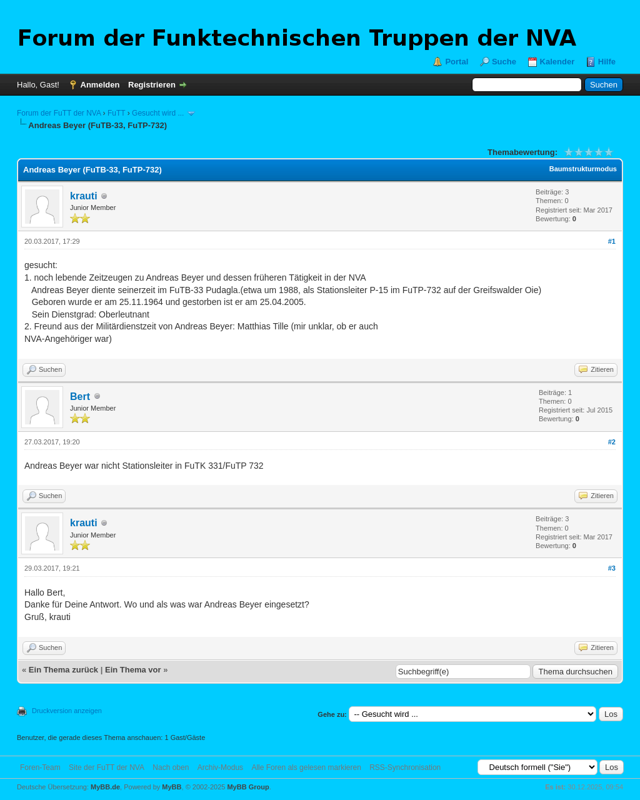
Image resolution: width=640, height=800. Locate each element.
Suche (504, 61)
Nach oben (170, 767)
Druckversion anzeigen (67, 710)
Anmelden (100, 84)
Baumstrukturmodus (583, 168)
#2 (612, 442)
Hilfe (607, 61)
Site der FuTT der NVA (106, 767)
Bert (80, 396)
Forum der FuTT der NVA (59, 113)
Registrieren (152, 84)
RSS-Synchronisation (405, 767)
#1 (612, 241)
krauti (84, 196)
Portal (456, 61)
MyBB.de (105, 787)
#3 (612, 568)
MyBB (171, 787)
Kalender (557, 61)
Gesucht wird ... (158, 113)
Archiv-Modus (220, 767)
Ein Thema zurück (63, 669)
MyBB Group (248, 787)
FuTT (116, 113)
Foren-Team (40, 767)
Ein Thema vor (133, 669)
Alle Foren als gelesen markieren (306, 767)
